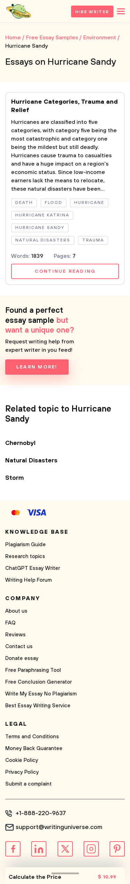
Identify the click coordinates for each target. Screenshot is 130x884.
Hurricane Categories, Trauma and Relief (64, 106)
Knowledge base (37, 531)
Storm (14, 478)
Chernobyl (20, 443)
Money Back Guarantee (33, 748)
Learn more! (37, 367)
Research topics (25, 556)
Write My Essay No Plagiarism (41, 694)
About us (16, 611)
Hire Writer (92, 12)
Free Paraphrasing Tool (33, 670)
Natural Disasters (31, 460)
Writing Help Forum (28, 580)
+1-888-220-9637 (41, 813)
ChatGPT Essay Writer (32, 568)
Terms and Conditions (32, 736)
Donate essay (21, 658)
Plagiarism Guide (25, 544)
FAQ (10, 623)
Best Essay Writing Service (37, 705)
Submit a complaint (28, 784)
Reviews (15, 634)
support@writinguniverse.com (59, 827)
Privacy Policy (22, 772)
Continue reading (65, 271)
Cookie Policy (21, 760)
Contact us (19, 646)
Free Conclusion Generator (38, 682)
